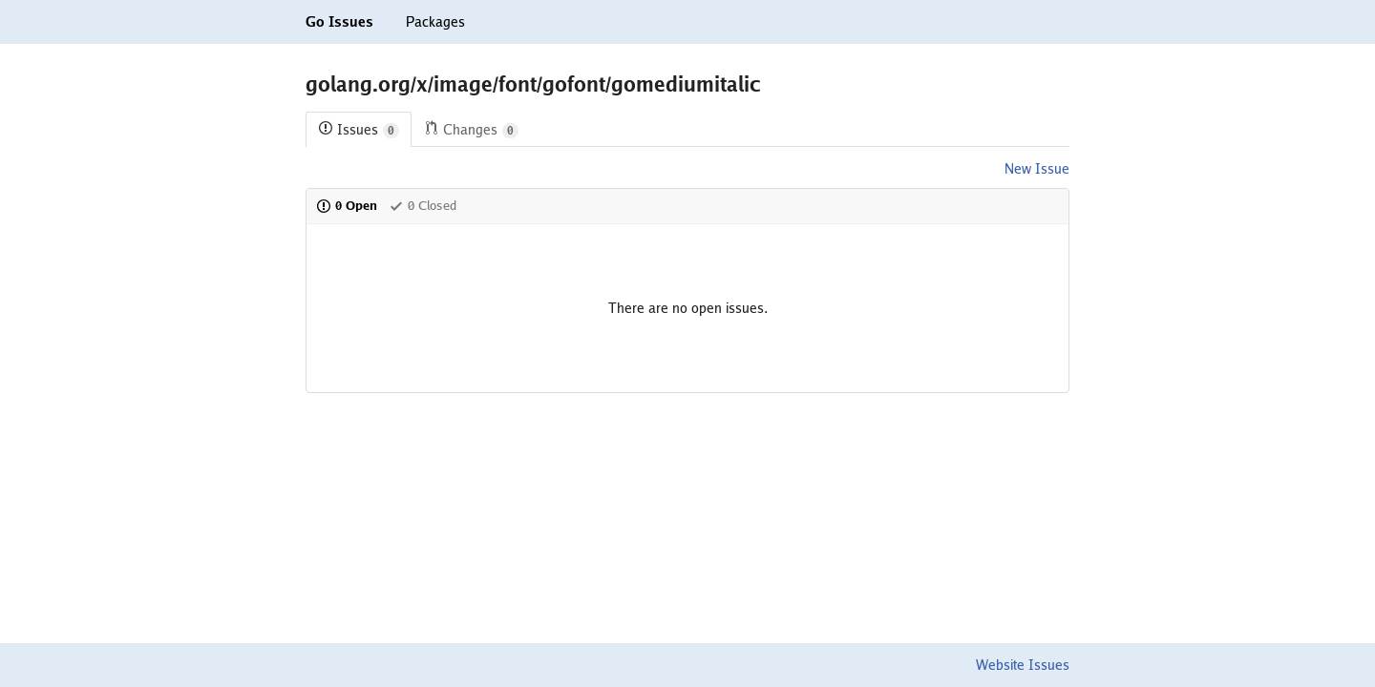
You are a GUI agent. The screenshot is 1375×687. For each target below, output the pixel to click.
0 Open (346, 205)
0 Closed (422, 205)
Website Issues (1022, 665)
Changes (471, 130)
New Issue (1037, 169)
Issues (358, 130)
